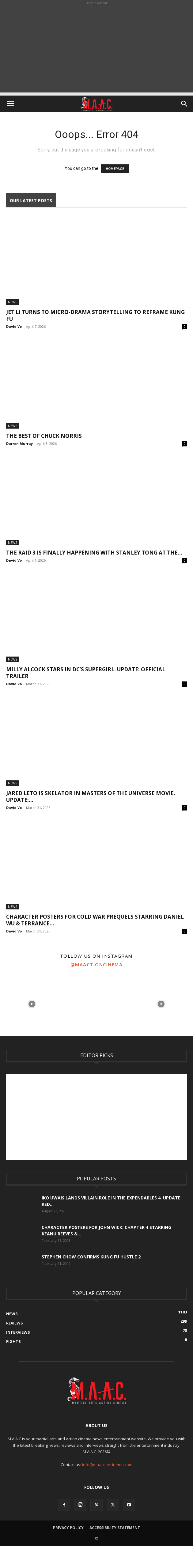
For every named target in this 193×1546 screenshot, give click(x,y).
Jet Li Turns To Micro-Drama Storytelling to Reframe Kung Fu (95, 315)
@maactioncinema (96, 964)
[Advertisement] (96, 49)
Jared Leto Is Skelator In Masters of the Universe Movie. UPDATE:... (90, 796)
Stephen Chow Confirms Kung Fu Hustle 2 (91, 1257)
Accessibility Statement (114, 1527)
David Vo (14, 326)
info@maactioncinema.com (107, 1464)
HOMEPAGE (115, 169)
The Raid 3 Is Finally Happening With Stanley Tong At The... (94, 552)
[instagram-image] (31, 1003)
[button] (10, 104)
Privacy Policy (68, 1527)
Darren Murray (19, 443)
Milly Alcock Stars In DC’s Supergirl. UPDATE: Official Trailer (85, 673)
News (12, 302)
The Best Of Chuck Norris (44, 435)
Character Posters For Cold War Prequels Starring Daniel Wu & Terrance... (95, 920)
